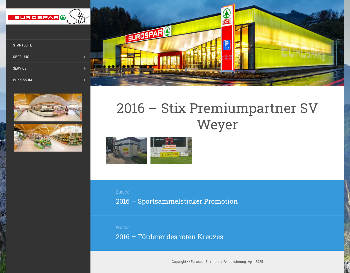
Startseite (22, 45)
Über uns (21, 57)
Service (19, 68)
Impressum (22, 80)
